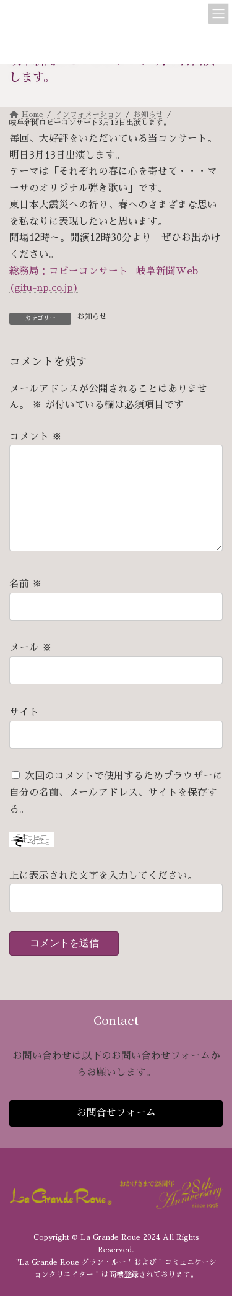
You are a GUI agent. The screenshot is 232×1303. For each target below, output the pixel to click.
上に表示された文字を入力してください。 (103, 895)
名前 (25, 604)
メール (30, 668)
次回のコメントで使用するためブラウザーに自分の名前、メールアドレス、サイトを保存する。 (116, 813)
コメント (35, 437)
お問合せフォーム (116, 1133)
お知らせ (92, 316)
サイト (24, 732)
